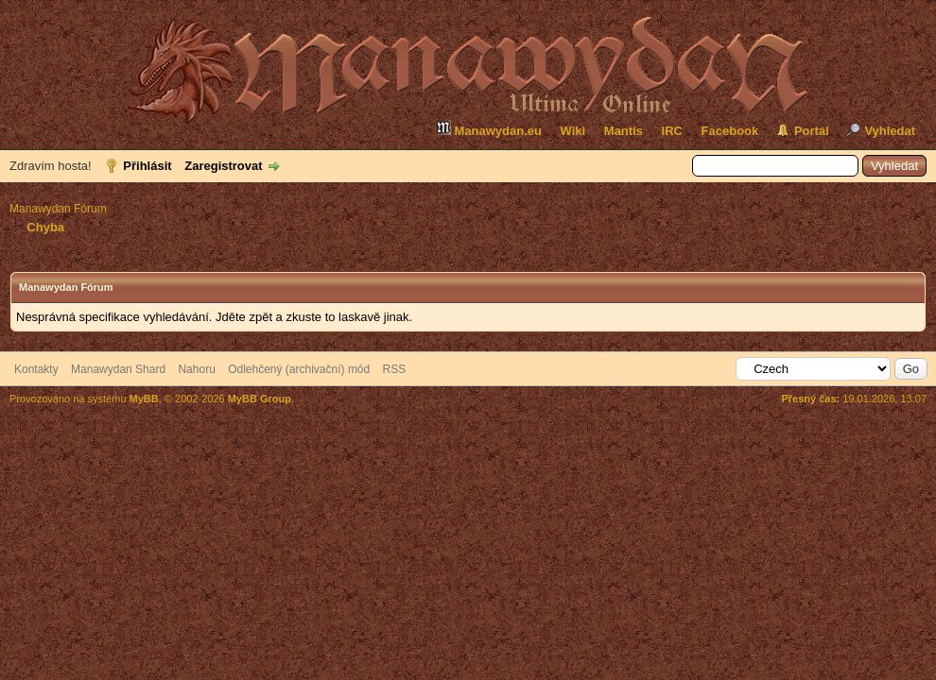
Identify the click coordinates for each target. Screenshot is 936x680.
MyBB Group (259, 398)
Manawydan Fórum (58, 208)
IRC (672, 131)
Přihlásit (147, 166)
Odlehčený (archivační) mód (299, 369)
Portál (811, 131)
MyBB (144, 398)
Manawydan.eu (489, 129)
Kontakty (36, 369)
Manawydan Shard (118, 369)
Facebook (730, 131)
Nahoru (196, 369)
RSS (395, 369)
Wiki (573, 131)
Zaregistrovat (223, 166)
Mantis (623, 131)
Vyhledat (889, 131)
